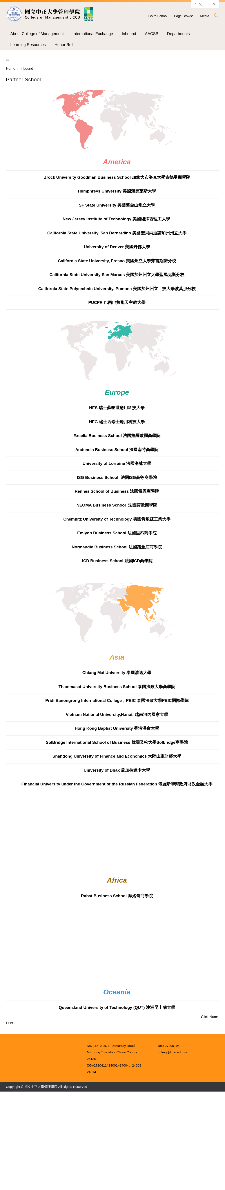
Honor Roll (63, 45)
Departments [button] (178, 34)
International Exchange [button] (93, 34)
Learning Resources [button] (28, 45)
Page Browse (184, 16)
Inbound (26, 155)
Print (9, 1110)
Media (204, 16)
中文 (198, 4)
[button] (215, 15)
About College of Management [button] (37, 34)
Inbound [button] (129, 34)
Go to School (157, 16)
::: (7, 147)
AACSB (151, 34)
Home (10, 155)
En (213, 4)
